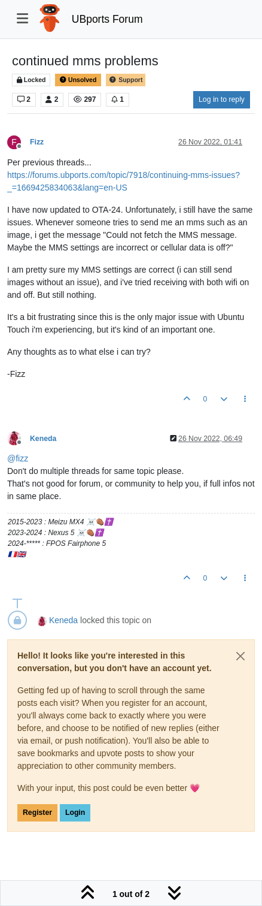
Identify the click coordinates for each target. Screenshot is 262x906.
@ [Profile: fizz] (17, 458)
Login (75, 812)
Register (37, 812)
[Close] (240, 656)
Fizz (37, 142)
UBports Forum (107, 19)
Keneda (43, 438)
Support (125, 80)
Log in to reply (222, 99)
